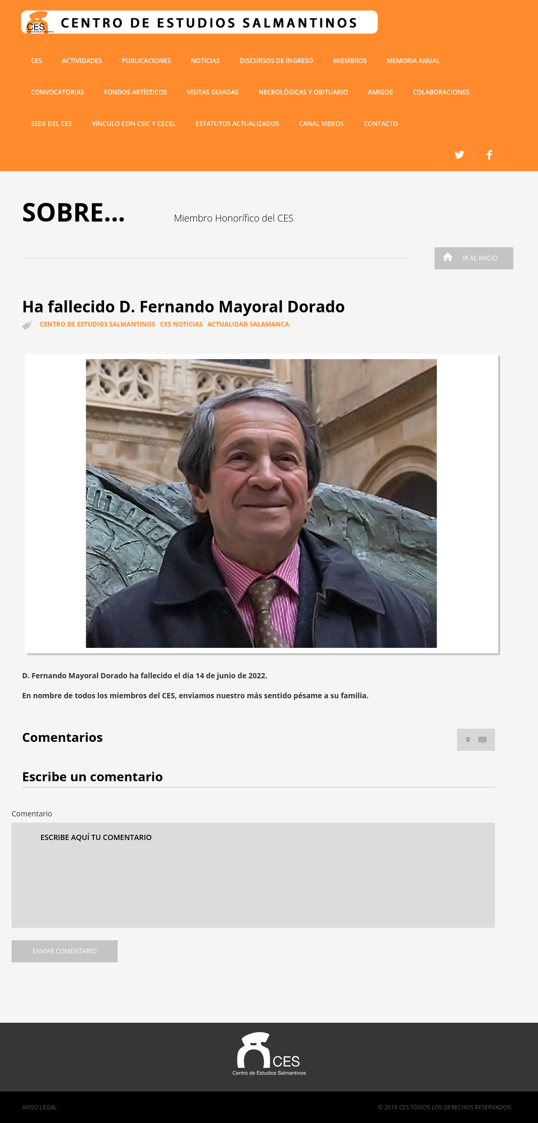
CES (36, 60)
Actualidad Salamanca (248, 324)
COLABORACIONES (441, 92)
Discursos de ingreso (276, 60)
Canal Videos (321, 123)
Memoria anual (413, 60)
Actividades (82, 60)
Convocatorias (57, 92)
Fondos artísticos (135, 92)
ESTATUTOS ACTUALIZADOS (238, 123)
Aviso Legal (39, 1107)
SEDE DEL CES (51, 123)
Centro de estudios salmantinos (98, 324)
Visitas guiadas (213, 92)
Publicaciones (146, 60)
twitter (490, 155)
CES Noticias (181, 324)
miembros (350, 60)
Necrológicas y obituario (303, 92)
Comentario (32, 813)
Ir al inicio (467, 258)
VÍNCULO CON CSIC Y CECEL (134, 123)
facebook (458, 155)
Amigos (380, 92)
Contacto (381, 123)
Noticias (205, 60)
